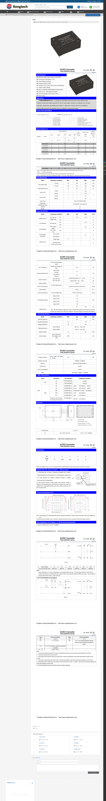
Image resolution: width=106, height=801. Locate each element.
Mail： (58, 763)
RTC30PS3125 (77, 749)
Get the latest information (93, 15)
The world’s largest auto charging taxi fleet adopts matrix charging (20, 82)
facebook (89, 1)
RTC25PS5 (76, 743)
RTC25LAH (41, 743)
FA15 (38, 726)
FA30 (36, 728)
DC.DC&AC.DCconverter (50, 22)
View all (17, 90)
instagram (94, 1)
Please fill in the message (17, 64)
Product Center (58, 22)
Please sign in (37, 757)
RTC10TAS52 (42, 736)
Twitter (99, 1)
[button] (97, 45)
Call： (58, 761)
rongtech (17, 6)
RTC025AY (76, 736)
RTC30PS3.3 (42, 749)
